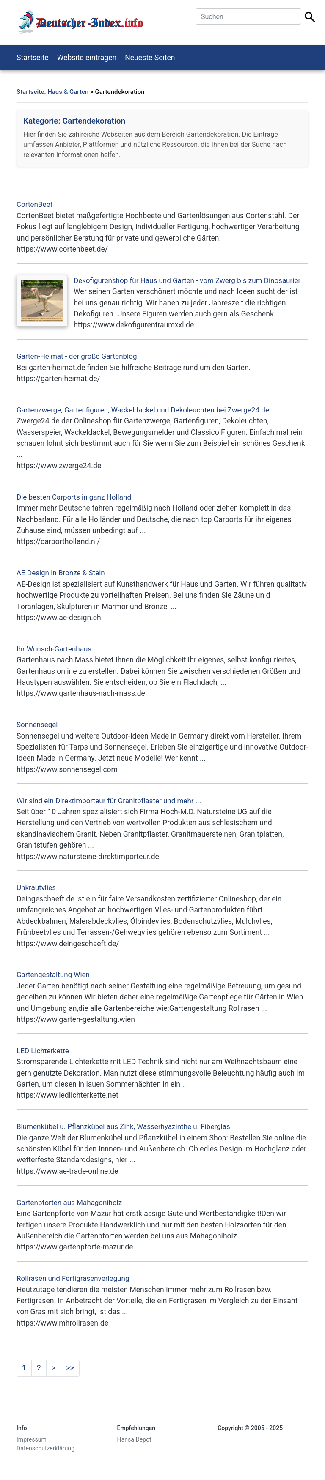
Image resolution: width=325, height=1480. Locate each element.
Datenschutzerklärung (45, 1448)
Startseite (33, 57)
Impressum (32, 1439)
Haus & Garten (67, 92)
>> (70, 1368)
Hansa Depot (134, 1439)
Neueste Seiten (150, 57)
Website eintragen (87, 57)
